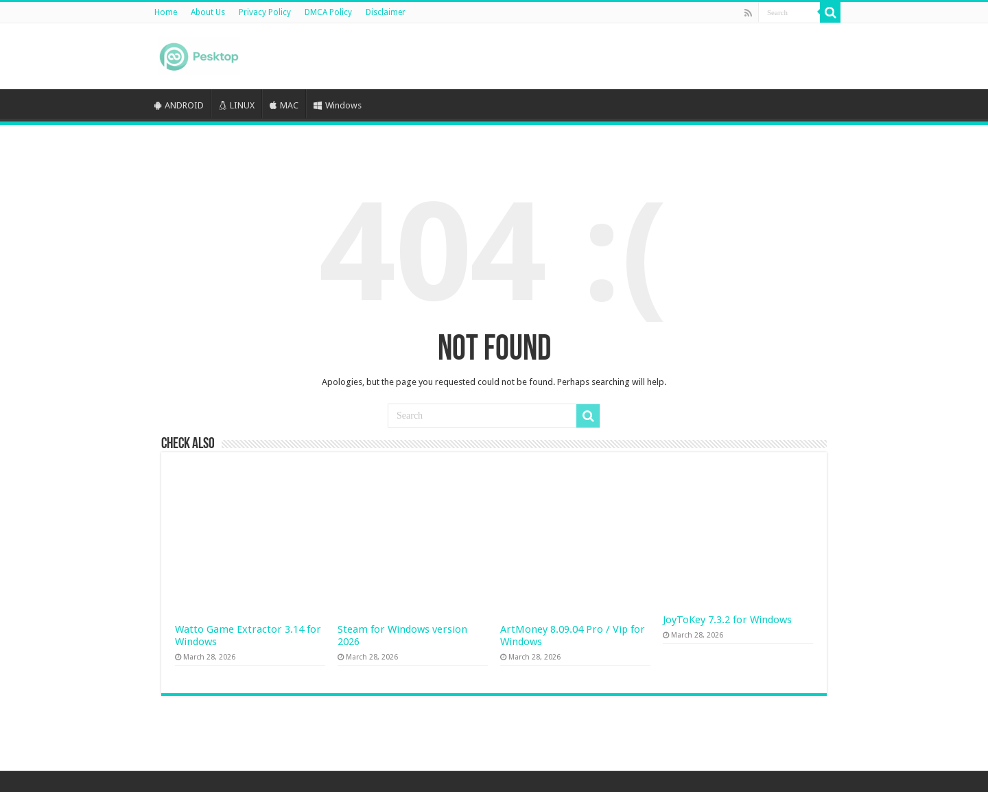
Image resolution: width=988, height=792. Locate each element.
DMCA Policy (328, 12)
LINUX (237, 105)
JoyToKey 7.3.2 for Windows (727, 620)
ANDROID (179, 105)
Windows (338, 105)
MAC (284, 105)
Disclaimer (385, 12)
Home (165, 12)
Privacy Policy (265, 12)
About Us (208, 12)
